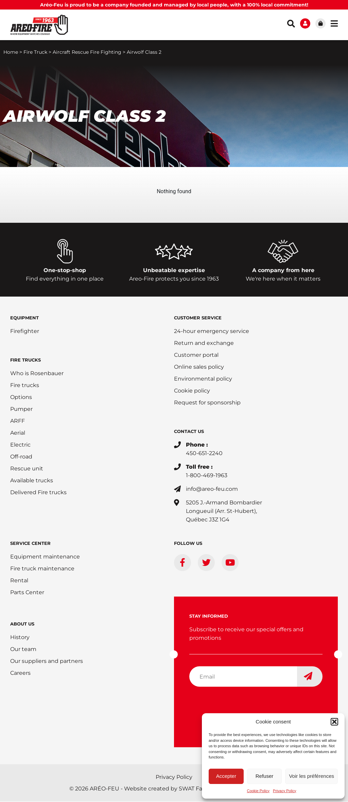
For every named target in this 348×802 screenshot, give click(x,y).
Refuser (265, 776)
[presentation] (241, 706)
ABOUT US (22, 624)
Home (10, 53)
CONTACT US (189, 432)
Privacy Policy (284, 791)
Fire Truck (35, 53)
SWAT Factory (197, 789)
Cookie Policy (258, 791)
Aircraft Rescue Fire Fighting (87, 53)
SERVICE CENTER (30, 544)
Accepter (226, 776)
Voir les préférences (311, 776)
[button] (334, 721)
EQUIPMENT (24, 318)
